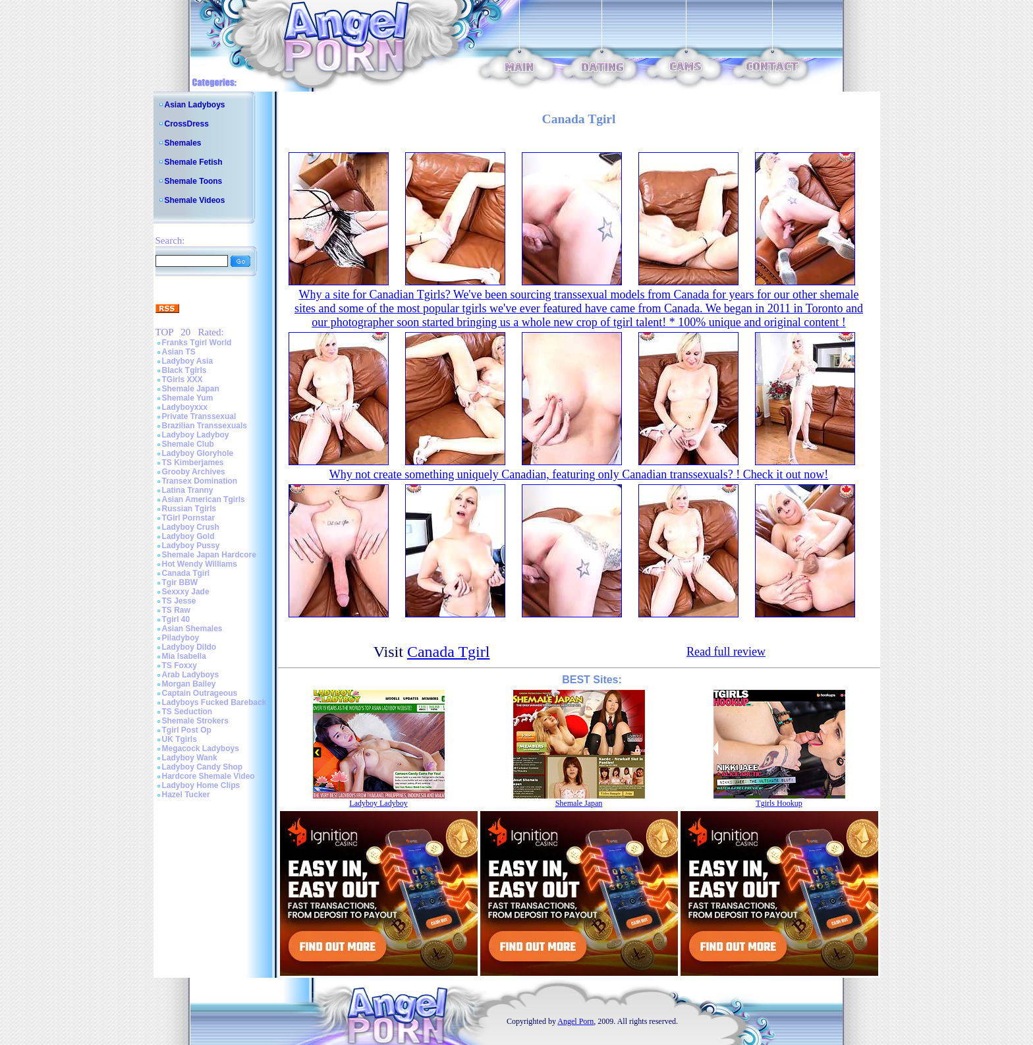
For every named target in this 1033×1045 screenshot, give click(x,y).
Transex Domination (200, 481)
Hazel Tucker (186, 794)
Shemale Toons (194, 181)
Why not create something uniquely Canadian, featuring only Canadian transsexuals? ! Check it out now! (578, 474)
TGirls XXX (182, 379)
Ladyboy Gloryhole (198, 453)
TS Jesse (179, 601)
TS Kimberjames (193, 462)
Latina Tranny (187, 490)
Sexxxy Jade (185, 591)
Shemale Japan (190, 388)
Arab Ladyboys (190, 674)
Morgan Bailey (189, 684)
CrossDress (187, 123)
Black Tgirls (184, 370)
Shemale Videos (195, 200)
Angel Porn (575, 1021)
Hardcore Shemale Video (208, 776)
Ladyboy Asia (187, 361)
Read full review (726, 651)
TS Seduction (187, 711)
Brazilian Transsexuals (204, 425)
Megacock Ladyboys (200, 748)
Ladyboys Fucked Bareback (214, 702)
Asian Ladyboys (195, 104)
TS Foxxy (179, 665)
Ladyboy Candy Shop (202, 767)
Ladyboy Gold (188, 536)
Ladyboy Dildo (189, 647)
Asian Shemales (192, 628)
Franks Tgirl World (197, 342)
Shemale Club (188, 444)
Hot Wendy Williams (199, 564)
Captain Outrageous (200, 693)
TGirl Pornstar (188, 517)
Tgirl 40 (176, 619)
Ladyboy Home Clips (201, 785)
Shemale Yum (187, 398)
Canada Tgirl (186, 573)
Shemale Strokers (195, 720)
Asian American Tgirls (203, 499)
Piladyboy (181, 637)
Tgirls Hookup (779, 803)
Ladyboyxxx (185, 407)
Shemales (183, 143)
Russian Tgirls (189, 508)
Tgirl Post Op (186, 730)
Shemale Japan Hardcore (209, 554)
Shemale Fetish (194, 162)
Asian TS (179, 351)
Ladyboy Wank (189, 757)
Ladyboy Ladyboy (195, 434)
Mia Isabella (184, 656)
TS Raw (176, 610)
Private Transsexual (199, 416)
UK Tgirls (179, 739)
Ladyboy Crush (190, 527)
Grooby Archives (193, 471)
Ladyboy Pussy (191, 545)
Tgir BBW (180, 582)
